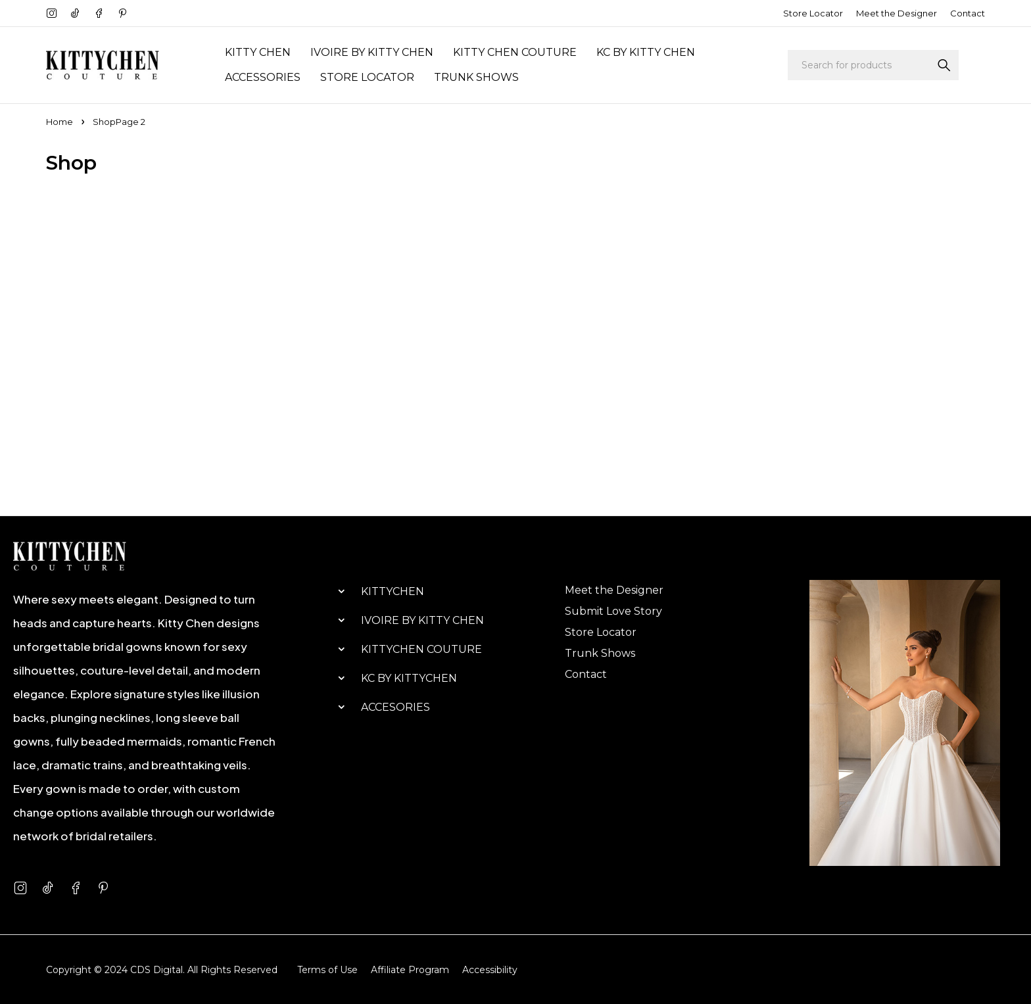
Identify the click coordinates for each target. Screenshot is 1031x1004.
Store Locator (813, 13)
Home (59, 121)
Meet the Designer (896, 13)
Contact (967, 13)
